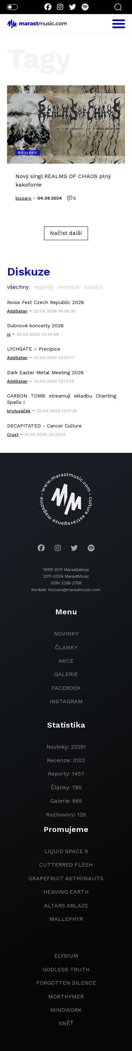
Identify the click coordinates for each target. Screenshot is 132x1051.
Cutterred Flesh (66, 864)
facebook (66, 688)
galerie (66, 674)
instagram (66, 701)
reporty (43, 287)
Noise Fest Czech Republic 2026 (45, 302)
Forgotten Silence (66, 982)
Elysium (66, 955)
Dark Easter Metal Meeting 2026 (45, 372)
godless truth (66, 969)
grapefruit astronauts (66, 878)
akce (66, 660)
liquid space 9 (66, 851)
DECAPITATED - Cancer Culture (44, 426)
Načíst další (66, 233)
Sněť (66, 1023)
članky (66, 647)
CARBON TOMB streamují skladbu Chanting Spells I (61, 399)
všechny (18, 287)
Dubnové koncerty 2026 (35, 325)
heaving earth (66, 891)
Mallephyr (66, 919)
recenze (69, 287)
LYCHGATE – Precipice (33, 349)
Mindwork (66, 1010)
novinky (66, 633)
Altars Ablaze (66, 905)
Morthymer (66, 996)
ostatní (93, 287)
